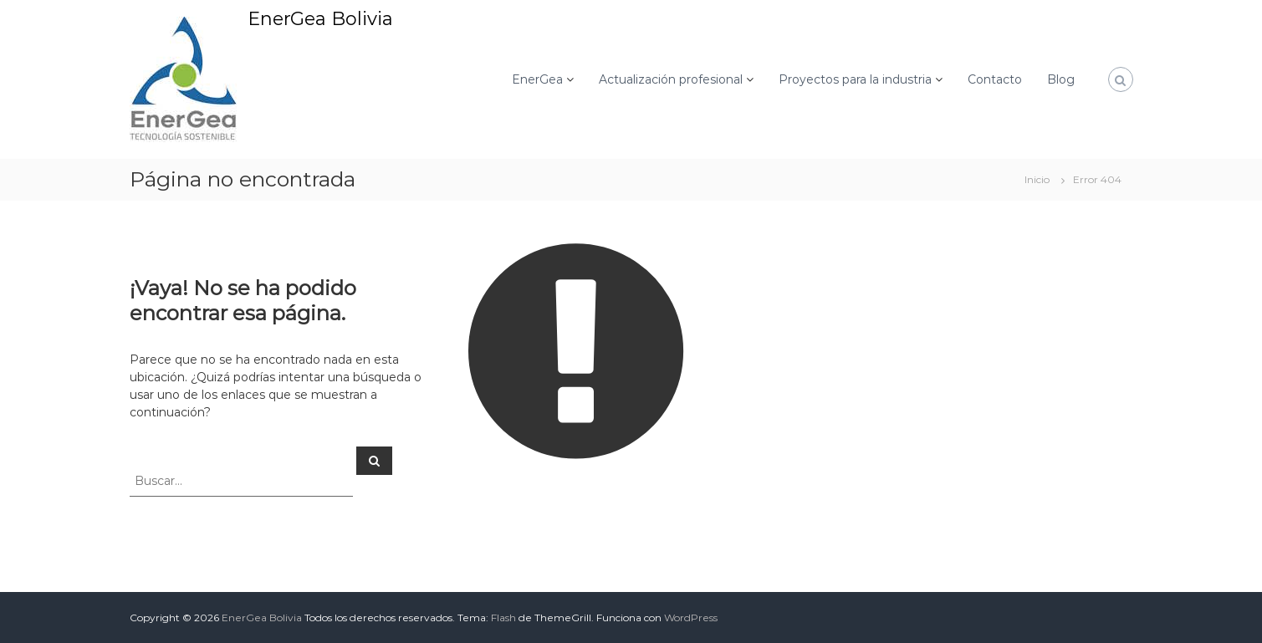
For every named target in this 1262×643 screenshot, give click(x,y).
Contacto (995, 79)
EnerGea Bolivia (320, 19)
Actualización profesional (671, 79)
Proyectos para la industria (855, 79)
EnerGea (537, 79)
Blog (1061, 79)
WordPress (691, 617)
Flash (503, 617)
